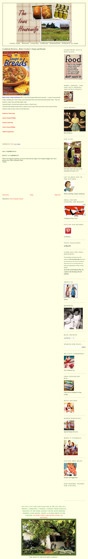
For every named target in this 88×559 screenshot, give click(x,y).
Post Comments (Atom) (16, 199)
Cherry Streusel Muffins (8, 127)
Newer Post (5, 195)
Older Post (57, 195)
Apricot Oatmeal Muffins (9, 118)
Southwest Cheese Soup (8, 113)
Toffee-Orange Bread (8, 131)
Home (31, 195)
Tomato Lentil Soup (7, 122)
